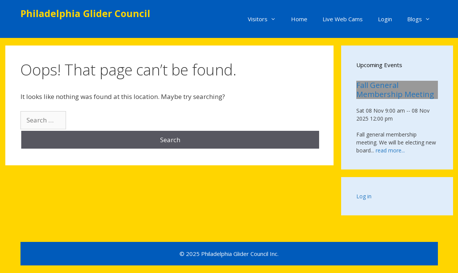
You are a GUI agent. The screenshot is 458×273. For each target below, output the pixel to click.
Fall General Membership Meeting (395, 89)
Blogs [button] (422, 19)
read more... (390, 150)
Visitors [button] (265, 19)
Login (385, 19)
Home (299, 19)
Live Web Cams (343, 19)
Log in (363, 196)
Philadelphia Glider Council (85, 13)
